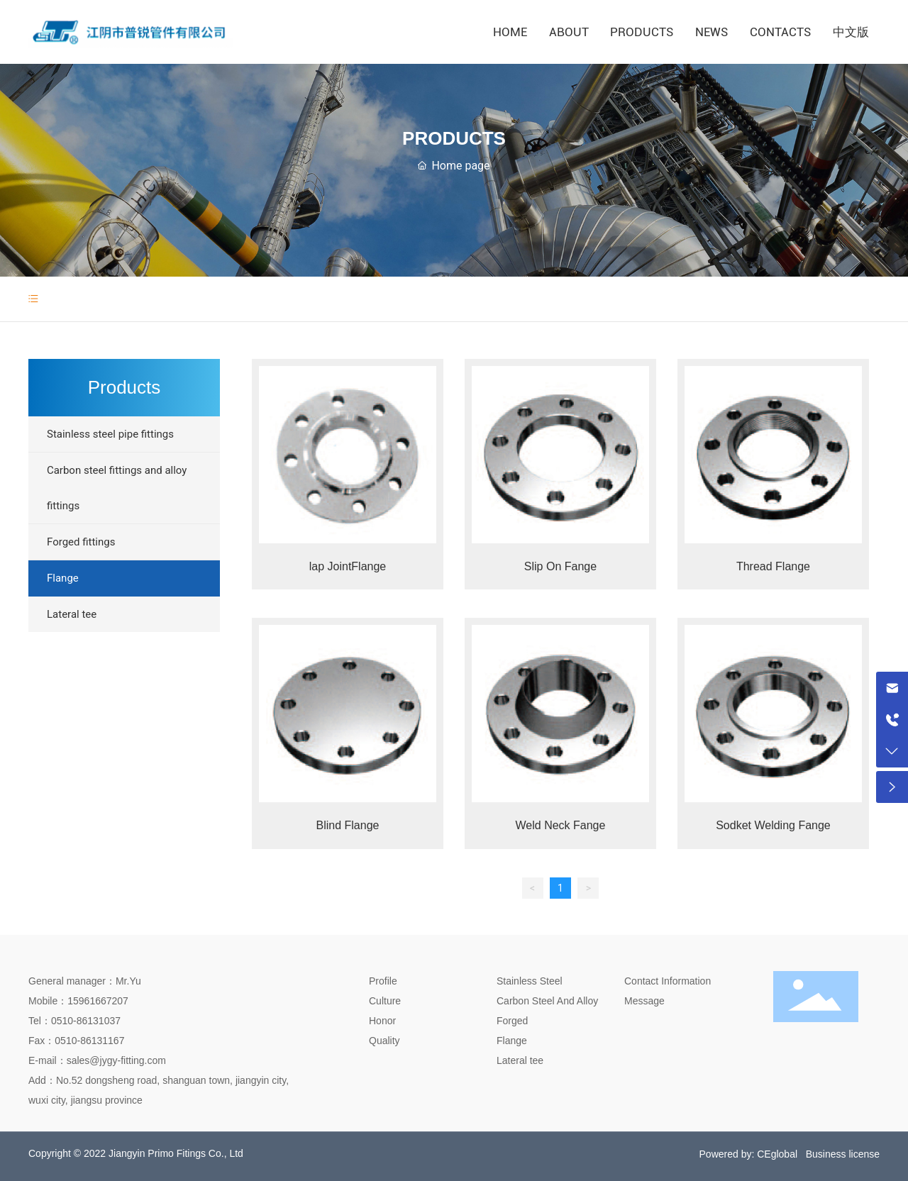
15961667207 (97, 1001)
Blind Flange (348, 825)
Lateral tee (520, 1060)
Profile (383, 981)
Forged (512, 1020)
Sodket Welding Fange (773, 825)
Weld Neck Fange (561, 825)
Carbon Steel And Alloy (547, 1001)
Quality (384, 1040)
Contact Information (667, 981)
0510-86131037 (86, 1020)
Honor (382, 1020)
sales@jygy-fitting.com (116, 1060)
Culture (385, 1001)
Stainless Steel (530, 981)
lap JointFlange (348, 566)
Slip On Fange (560, 566)
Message (644, 1001)
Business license (843, 1154)
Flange (512, 1040)
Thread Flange (773, 566)
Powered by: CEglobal (748, 1154)
